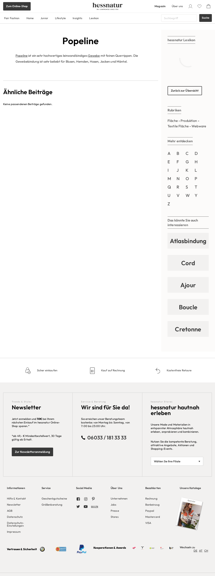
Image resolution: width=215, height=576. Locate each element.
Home (30, 18)
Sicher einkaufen (46, 370)
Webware (198, 126)
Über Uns (116, 488)
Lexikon (94, 18)
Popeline (22, 56)
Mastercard (152, 516)
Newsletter (14, 504)
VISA (148, 523)
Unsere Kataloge (190, 488)
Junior (44, 18)
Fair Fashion (12, 18)
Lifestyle (60, 18)
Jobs (114, 504)
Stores (115, 516)
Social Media (84, 488)
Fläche (173, 121)
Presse (115, 510)
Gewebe (94, 56)
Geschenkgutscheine (54, 498)
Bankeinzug (152, 504)
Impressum (14, 531)
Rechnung (151, 498)
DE (195, 550)
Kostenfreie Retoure (179, 370)
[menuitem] (21, 508)
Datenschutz (15, 516)
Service (46, 488)
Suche (205, 17)
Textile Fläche (178, 126)
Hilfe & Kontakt (16, 498)
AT (200, 550)
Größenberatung (52, 504)
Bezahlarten (153, 488)
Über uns (177, 6)
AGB (9, 510)
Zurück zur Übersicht (185, 90)
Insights (77, 18)
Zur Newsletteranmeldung (32, 452)
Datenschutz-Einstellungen (15, 524)
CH (206, 550)
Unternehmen (119, 498)
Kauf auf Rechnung (113, 370)
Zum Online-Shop (17, 6)
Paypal (149, 510)
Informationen (16, 488)
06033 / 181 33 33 (106, 437)
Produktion (189, 121)
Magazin (160, 6)
